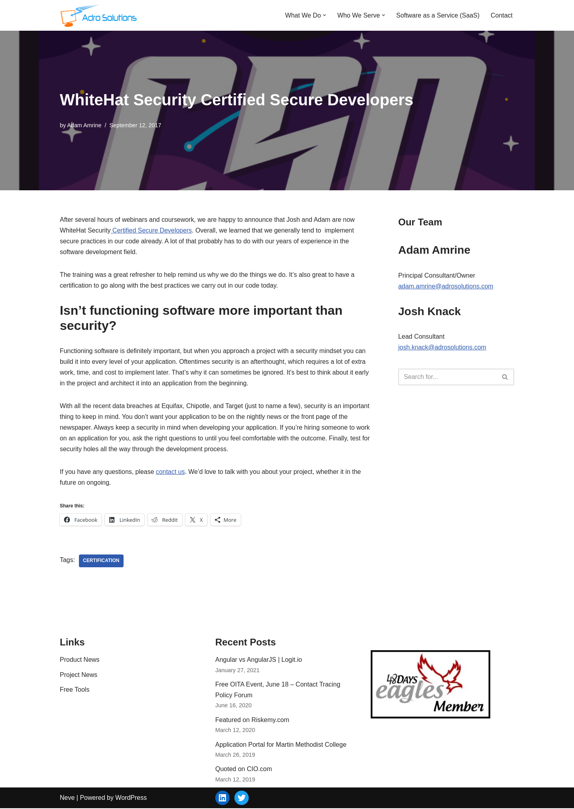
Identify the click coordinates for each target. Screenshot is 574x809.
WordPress (131, 798)
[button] (324, 15)
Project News (78, 675)
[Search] (447, 377)
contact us (170, 472)
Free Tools (74, 690)
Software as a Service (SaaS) (438, 15)
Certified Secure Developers (152, 230)
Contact (502, 15)
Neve (67, 798)
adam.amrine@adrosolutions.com (445, 286)
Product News (80, 660)
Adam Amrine (84, 125)
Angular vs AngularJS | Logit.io (258, 660)
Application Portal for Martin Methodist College (280, 745)
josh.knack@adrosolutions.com (442, 347)
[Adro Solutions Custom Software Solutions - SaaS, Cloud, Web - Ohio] (100, 15)
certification (101, 561)
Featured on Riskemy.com (252, 720)
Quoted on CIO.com (243, 770)
